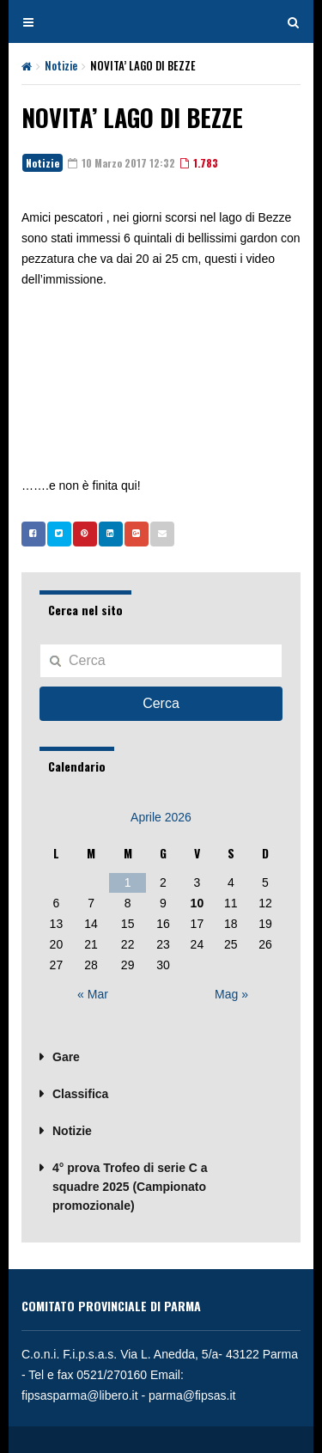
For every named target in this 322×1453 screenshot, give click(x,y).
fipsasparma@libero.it (79, 1395)
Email (158, 533)
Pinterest (80, 533)
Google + (132, 533)
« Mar (92, 994)
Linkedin (106, 533)
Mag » (231, 994)
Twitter (55, 533)
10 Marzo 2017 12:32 (121, 163)
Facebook (29, 533)
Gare (66, 1057)
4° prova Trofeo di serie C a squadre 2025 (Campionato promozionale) (130, 1186)
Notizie (61, 65)
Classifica (80, 1094)
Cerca (161, 703)
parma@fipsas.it (192, 1395)
